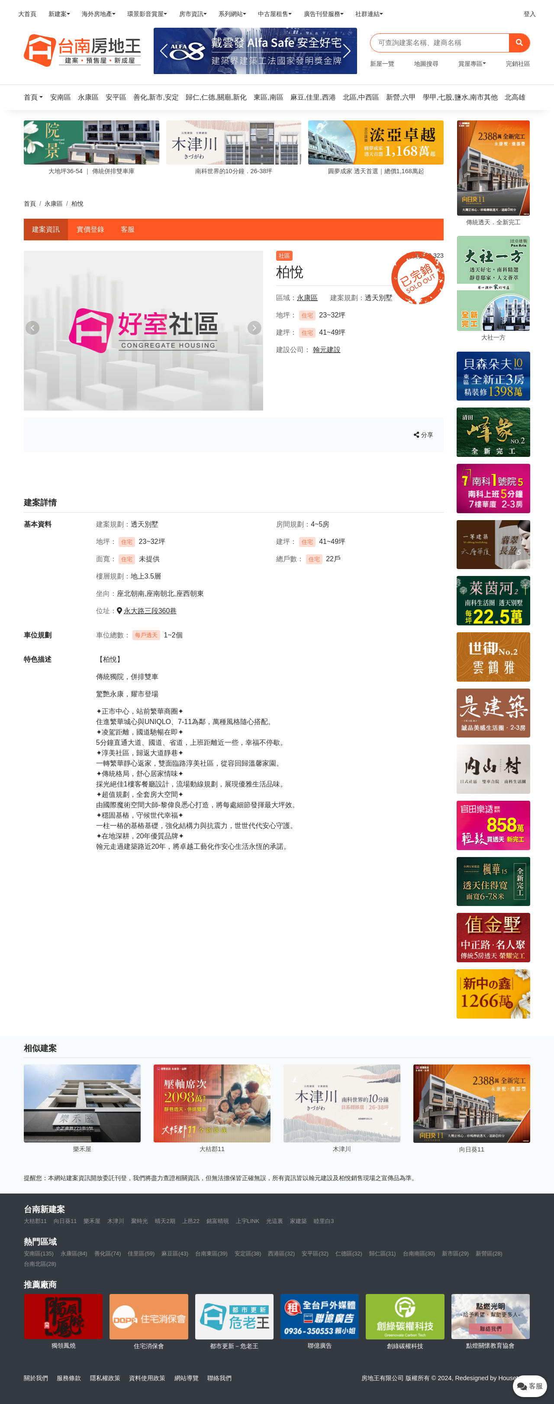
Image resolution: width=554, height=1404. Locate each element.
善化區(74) (107, 1253)
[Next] (347, 51)
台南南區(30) (419, 1253)
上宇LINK (247, 1221)
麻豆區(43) (174, 1253)
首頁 (30, 203)
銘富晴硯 (217, 1221)
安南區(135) (39, 1253)
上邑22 (191, 1221)
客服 (128, 229)
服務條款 (69, 1378)
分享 (423, 434)
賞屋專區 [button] (470, 63)
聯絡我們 (219, 1378)
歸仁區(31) (382, 1253)
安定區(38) (248, 1253)
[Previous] (164, 51)
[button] (36, 97)
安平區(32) (315, 1253)
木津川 (115, 1221)
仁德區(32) (348, 1253)
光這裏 (274, 1221)
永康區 (54, 203)
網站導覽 (186, 1378)
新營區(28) (489, 1253)
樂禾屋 (92, 1221)
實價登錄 (90, 229)
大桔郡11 (35, 1221)
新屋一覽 (382, 63)
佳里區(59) (141, 1253)
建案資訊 (46, 229)
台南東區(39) (211, 1253)
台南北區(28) (40, 1264)
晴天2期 (165, 1221)
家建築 (298, 1221)
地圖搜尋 (426, 63)
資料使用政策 (147, 1378)
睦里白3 (324, 1221)
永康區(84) (74, 1253)
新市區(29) (455, 1253)
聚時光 (139, 1221)
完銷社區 (518, 63)
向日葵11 (65, 1221)
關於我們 (36, 1378)
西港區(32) (281, 1253)
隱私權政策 (105, 1378)
